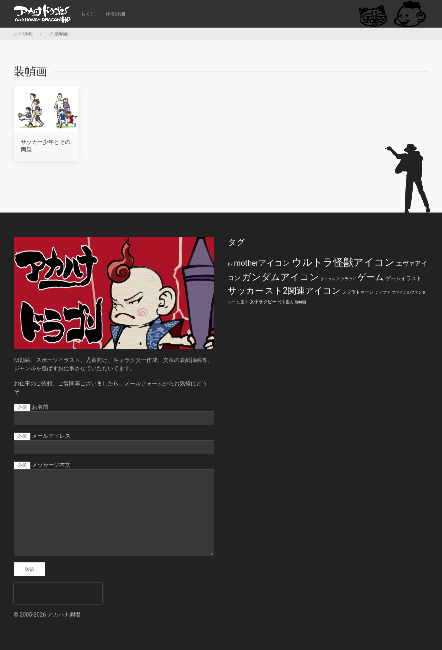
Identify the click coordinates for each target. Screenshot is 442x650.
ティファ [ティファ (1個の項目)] (382, 292)
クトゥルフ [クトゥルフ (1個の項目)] (329, 279)
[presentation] (58, 593)
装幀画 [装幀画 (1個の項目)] (300, 302)
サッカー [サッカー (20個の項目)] (245, 291)
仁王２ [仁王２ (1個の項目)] (242, 302)
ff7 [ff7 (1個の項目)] (230, 264)
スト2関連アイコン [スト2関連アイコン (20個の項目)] (303, 291)
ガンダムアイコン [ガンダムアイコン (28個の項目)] (280, 277)
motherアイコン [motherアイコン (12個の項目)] (262, 262)
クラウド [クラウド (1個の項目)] (348, 279)
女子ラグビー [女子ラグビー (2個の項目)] (263, 301)
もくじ (88, 14)
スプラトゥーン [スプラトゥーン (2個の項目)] (358, 292)
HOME (23, 34)
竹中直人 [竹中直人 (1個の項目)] (285, 302)
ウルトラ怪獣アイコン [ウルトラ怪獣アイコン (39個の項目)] (343, 262)
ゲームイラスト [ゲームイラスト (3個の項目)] (403, 278)
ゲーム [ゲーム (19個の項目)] (370, 277)
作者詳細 (115, 14)
